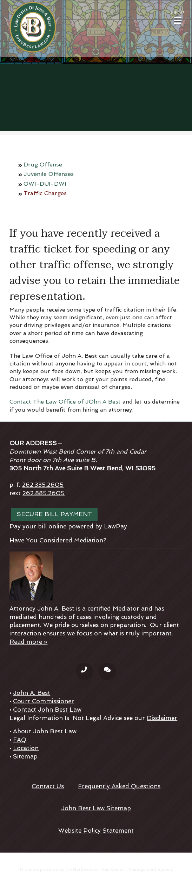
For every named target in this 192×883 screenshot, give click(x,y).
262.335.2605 (43, 484)
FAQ (19, 739)
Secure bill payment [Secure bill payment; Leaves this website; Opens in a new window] (54, 514)
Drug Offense (43, 164)
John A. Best (55, 608)
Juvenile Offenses (49, 174)
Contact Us (48, 786)
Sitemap (25, 756)
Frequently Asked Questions (119, 786)
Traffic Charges (45, 193)
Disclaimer (162, 717)
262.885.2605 (43, 493)
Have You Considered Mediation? (57, 540)
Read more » (28, 641)
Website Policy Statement (96, 830)
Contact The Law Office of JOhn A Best (65, 401)
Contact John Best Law (47, 709)
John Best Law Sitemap (96, 808)
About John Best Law (45, 731)
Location (26, 748)
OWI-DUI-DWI (45, 183)
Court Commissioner (43, 701)
